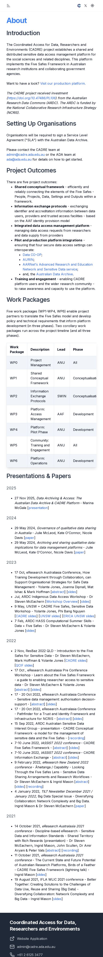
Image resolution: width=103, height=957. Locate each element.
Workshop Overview (62, 601)
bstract (54, 850)
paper (29, 538)
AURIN (28, 260)
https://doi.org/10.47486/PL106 (31, 98)
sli (38, 875)
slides (72, 592)
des (42, 875)
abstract (58, 592)
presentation (38, 508)
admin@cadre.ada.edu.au (25, 154)
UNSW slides (50, 616)
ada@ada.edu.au (19, 159)
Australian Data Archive (54, 274)
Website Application (32, 939)
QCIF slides (24, 665)
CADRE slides (26, 616)
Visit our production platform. (63, 83)
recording (76, 738)
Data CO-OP (32, 255)
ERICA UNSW (74, 616)
